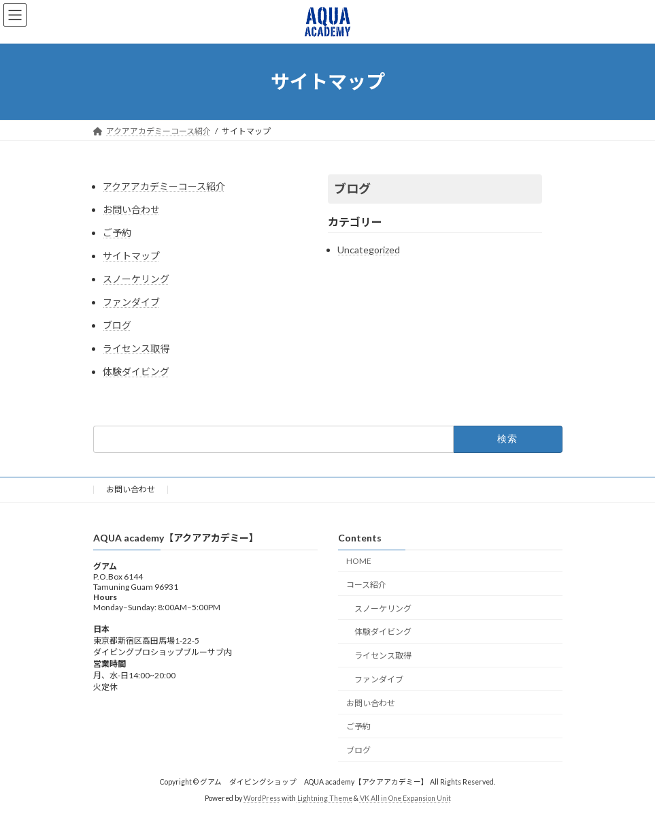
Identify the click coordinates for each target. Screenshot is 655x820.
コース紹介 (366, 585)
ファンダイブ (131, 302)
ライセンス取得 (136, 348)
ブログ (117, 325)
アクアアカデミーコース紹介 (164, 186)
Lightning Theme (324, 799)
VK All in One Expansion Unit (405, 799)
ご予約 (117, 232)
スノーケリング (136, 279)
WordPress (261, 799)
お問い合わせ (131, 209)
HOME (358, 561)
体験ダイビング (136, 371)
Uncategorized (368, 249)
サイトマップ (131, 256)
